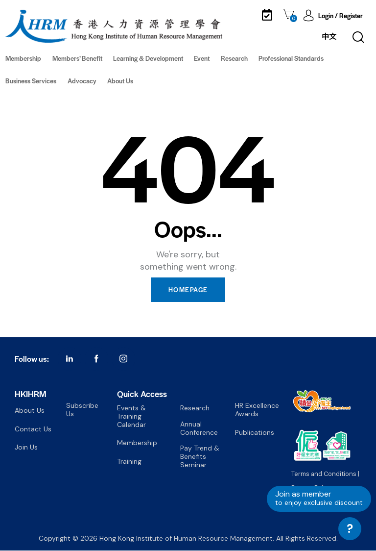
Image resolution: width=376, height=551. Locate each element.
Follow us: (32, 359)
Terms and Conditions (323, 475)
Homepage (188, 290)
